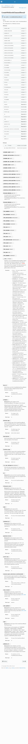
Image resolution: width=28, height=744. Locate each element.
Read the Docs (23, 667)
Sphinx (7, 667)
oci (14, 1)
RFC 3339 (24, 594)
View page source (22, 7)
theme (13, 667)
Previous (4, 661)
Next (24, 661)
